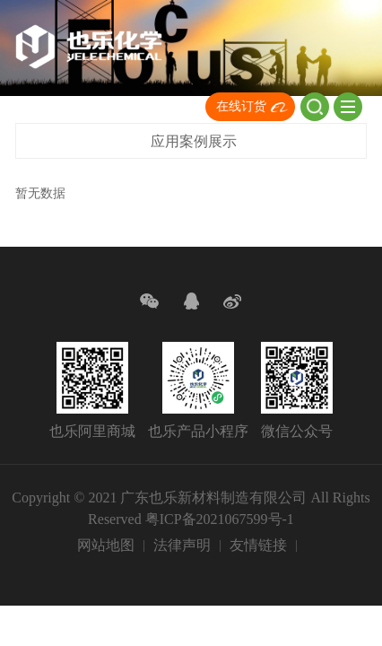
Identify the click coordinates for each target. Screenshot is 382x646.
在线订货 (241, 106)
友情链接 (258, 545)
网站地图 (106, 545)
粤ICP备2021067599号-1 (219, 519)
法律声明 (182, 545)
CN (164, 108)
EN (190, 108)
